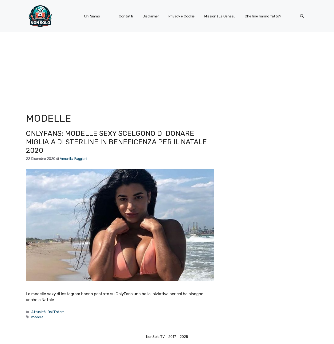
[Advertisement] (167, 68)
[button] (301, 16)
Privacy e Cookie (181, 16)
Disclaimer (150, 16)
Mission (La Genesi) (219, 16)
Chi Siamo (92, 16)
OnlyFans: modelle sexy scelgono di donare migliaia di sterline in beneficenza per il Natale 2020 (116, 142)
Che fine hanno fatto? (263, 16)
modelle (37, 317)
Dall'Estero (56, 312)
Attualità (38, 312)
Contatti (126, 16)
